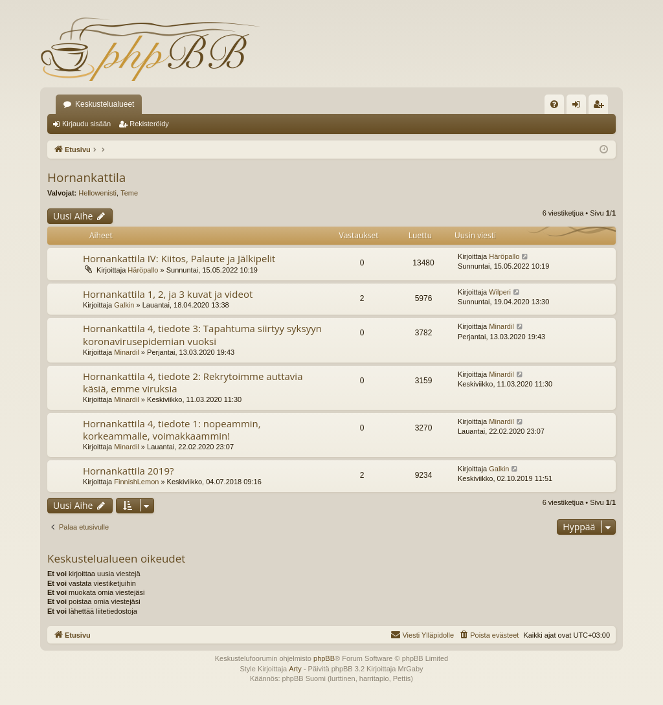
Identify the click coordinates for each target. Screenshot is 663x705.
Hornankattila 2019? (128, 470)
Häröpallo (143, 270)
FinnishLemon (136, 482)
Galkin (124, 305)
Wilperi (500, 292)
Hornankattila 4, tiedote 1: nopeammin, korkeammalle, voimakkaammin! (172, 429)
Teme (129, 193)
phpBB (324, 658)
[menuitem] (554, 104)
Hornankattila (86, 177)
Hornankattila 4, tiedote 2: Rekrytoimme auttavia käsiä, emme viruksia (193, 382)
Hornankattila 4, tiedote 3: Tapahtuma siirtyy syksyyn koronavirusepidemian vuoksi (202, 334)
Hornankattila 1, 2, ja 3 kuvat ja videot (168, 293)
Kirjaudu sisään (86, 124)
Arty (295, 669)
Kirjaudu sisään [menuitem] (579, 107)
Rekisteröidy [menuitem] (601, 107)
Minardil (126, 352)
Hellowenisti (97, 193)
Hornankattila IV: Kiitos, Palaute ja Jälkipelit (179, 258)
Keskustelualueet (104, 104)
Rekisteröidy (149, 124)
